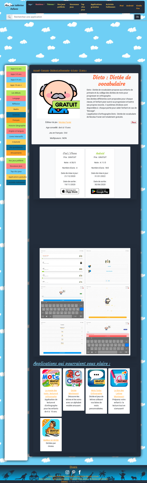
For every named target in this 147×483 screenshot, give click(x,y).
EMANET (64, 481)
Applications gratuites (96, 5)
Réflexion (16, 104)
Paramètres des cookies (79, 479)
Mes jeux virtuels (92, 476)
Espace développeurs (60, 479)
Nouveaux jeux (74, 5)
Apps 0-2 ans (16, 69)
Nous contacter (45, 479)
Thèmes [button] (50, 4)
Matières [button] (39, 4)
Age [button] (30, 4)
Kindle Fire (139, 7)
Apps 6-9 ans (16, 79)
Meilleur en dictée (51, 440)
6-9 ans (74, 70)
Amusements (16, 153)
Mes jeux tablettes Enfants (14, 7)
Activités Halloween (110, 5)
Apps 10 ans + (16, 85)
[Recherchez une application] (73, 17)
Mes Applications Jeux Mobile (73, 476)
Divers (73, 467)
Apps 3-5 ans (16, 74)
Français (16, 120)
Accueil (36, 70)
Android (129, 5)
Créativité (16, 142)
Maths (16, 109)
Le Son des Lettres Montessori (119, 393)
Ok (137, 16)
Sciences (16, 114)
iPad (121, 5)
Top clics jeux (83, 7)
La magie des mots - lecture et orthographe (51, 393)
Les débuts (16, 93)
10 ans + (83, 70)
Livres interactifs (16, 136)
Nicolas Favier (65, 122)
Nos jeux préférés (61, 5)
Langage (16, 98)
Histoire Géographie (17, 125)
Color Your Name (55, 476)
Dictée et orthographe (59, 70)
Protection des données (99, 479)
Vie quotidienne (16, 147)
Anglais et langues (16, 131)
